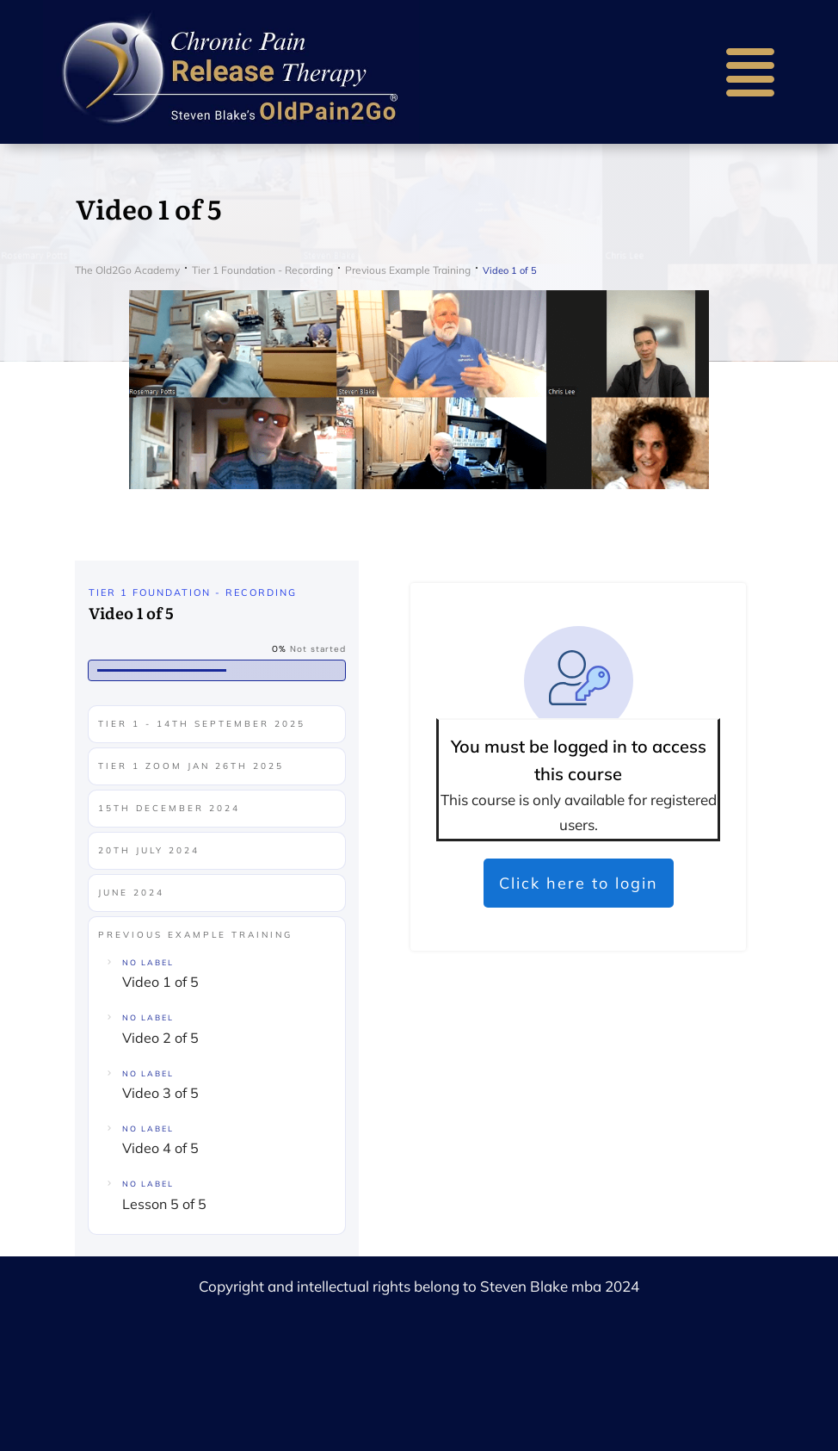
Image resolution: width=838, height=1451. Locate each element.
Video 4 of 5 (160, 1147)
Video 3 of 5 (160, 1092)
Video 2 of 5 (160, 1037)
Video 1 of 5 (160, 981)
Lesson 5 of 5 (164, 1203)
